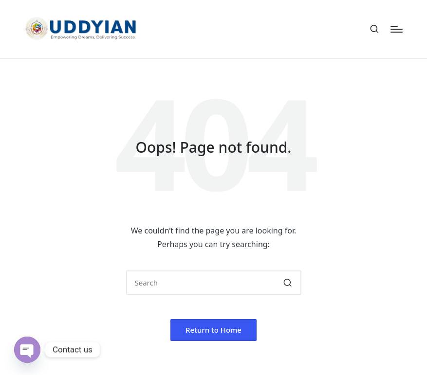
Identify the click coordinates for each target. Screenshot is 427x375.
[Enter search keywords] (213, 282)
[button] (288, 282)
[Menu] (396, 29)
